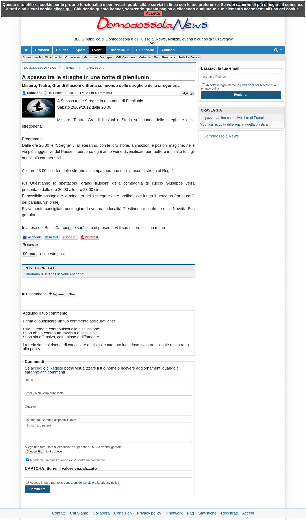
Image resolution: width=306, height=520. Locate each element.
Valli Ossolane (125, 57)
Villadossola (53, 57)
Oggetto (30, 406)
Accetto (153, 13)
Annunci (168, 50)
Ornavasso (72, 57)
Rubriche (117, 50)
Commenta (101, 93)
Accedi (248, 513)
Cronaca (42, 50)
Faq (190, 513)
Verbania (145, 57)
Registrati (229, 513)
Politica (62, 50)
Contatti (59, 513)
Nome (29, 379)
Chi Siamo (79, 513)
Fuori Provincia (164, 57)
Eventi (97, 50)
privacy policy (109, 482)
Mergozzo (90, 57)
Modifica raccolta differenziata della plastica (234, 124)
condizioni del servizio (79, 482)
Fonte (31, 253)
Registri (56, 368)
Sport (80, 50)
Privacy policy (149, 513)
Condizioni (123, 513)
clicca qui (63, 9)
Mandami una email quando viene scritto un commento (65, 460)
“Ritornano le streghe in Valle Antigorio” (54, 274)
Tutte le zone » (189, 57)
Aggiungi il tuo (63, 294)
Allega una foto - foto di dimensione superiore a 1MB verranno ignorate (73, 447)
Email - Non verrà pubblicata (44, 393)
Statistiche (207, 513)
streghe (32, 244)
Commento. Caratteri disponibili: (50, 419)
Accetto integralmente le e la (72, 482)
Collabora (101, 513)
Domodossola (32, 57)
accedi (36, 368)
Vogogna (106, 57)
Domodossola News (221, 136)
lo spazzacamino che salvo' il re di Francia (233, 118)
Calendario (145, 50)
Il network (174, 513)
